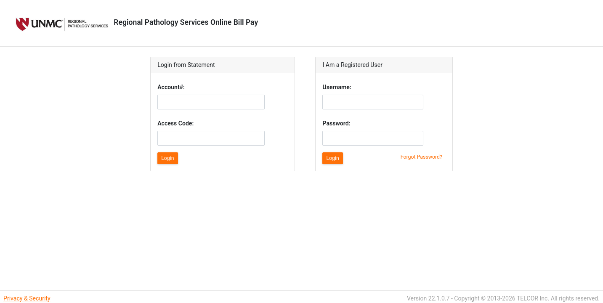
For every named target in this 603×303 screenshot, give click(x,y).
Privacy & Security (26, 298)
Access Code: (175, 123)
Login (167, 158)
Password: (336, 123)
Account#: (171, 87)
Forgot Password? (421, 157)
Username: (336, 87)
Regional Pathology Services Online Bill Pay (132, 22)
